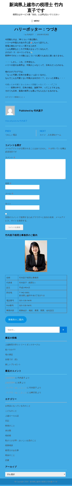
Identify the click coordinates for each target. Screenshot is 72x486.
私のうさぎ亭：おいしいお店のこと (20, 440)
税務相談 (9, 445)
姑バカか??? (10, 349)
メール (9, 193)
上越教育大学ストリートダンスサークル (22, 344)
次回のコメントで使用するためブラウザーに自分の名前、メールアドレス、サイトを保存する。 (35, 219)
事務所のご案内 (15, 319)
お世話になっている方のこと (17, 406)
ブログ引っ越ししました (16, 387)
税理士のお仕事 (12, 450)
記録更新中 (10, 378)
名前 (8, 183)
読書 (7, 460)
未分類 (8, 430)
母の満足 (9, 354)
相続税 (8, 435)
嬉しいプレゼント (13, 364)
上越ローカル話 (12, 416)
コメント (10, 157)
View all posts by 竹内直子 (16, 121)
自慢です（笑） (12, 359)
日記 (7, 420)
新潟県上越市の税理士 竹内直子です (36, 7)
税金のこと (10, 455)
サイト (8, 203)
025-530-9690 (25, 300)
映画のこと (19, 97)
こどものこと (11, 411)
